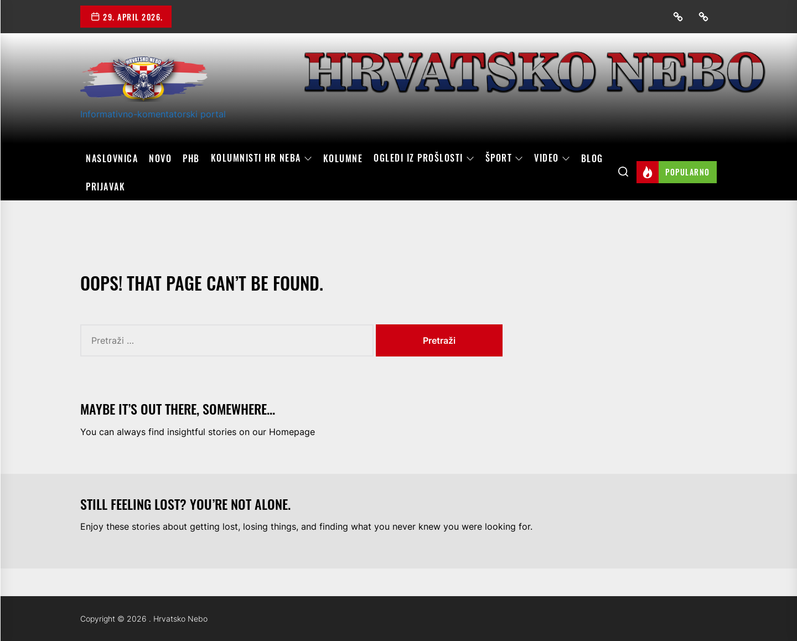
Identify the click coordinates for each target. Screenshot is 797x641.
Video (552, 158)
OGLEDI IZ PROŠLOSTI (424, 158)
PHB (191, 158)
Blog (592, 158)
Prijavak (105, 186)
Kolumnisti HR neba (261, 158)
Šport (504, 158)
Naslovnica (112, 158)
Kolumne (343, 158)
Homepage (292, 431)
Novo (160, 158)
